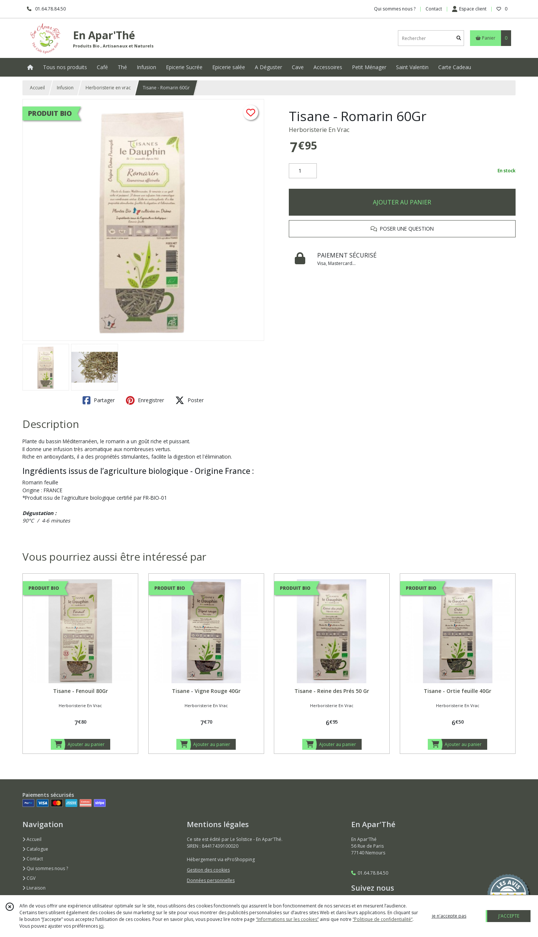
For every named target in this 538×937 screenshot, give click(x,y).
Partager (99, 400)
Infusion (65, 87)
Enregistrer (145, 400)
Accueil (37, 87)
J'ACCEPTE (508, 916)
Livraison (34, 888)
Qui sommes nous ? (45, 868)
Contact (434, 9)
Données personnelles (211, 880)
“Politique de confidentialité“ (382, 919)
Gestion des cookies (208, 870)
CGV (28, 878)
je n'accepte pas (449, 916)
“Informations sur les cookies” (287, 919)
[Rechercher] (459, 38)
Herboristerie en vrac (108, 87)
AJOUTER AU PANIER (402, 202)
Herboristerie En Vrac (319, 130)
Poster (189, 400)
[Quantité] (303, 170)
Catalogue (35, 849)
